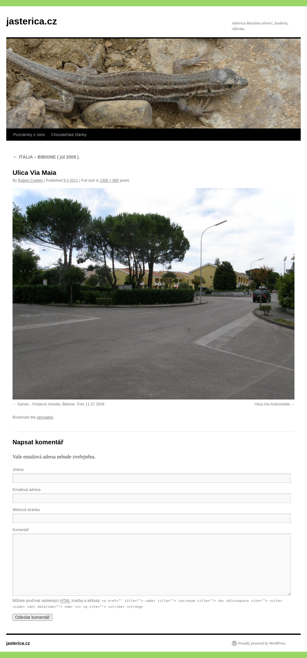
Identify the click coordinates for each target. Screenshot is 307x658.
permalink (45, 417)
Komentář (21, 530)
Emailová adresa (26, 490)
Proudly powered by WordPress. (262, 643)
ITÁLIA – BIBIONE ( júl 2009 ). (46, 156)
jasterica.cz (31, 21)
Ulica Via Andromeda (272, 404)
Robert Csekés (30, 180)
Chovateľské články (68, 134)
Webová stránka (26, 510)
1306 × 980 (109, 180)
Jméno (18, 469)
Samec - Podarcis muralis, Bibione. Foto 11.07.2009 (60, 404)
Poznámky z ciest (29, 134)
